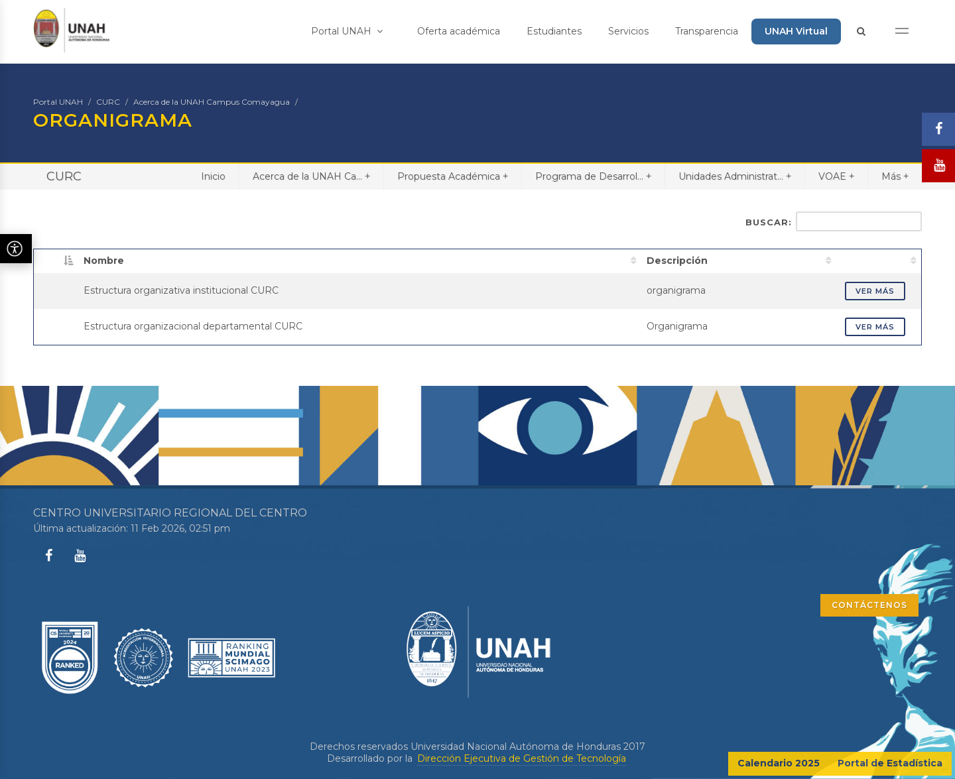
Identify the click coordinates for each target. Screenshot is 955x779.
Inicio (213, 176)
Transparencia (706, 31)
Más (895, 176)
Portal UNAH (347, 31)
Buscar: (833, 221)
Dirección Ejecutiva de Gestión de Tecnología (521, 758)
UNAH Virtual (796, 31)
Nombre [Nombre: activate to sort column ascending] (104, 261)
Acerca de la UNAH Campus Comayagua (211, 102)
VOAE (836, 176)
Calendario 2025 (778, 763)
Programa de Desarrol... (593, 176)
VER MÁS (875, 291)
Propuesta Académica (452, 176)
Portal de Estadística (890, 763)
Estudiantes (554, 31)
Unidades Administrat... (734, 176)
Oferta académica (458, 31)
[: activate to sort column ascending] (879, 260)
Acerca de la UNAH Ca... (311, 176)
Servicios (628, 31)
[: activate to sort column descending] (56, 260)
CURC (108, 102)
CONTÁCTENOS (869, 605)
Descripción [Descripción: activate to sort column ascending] (677, 261)
